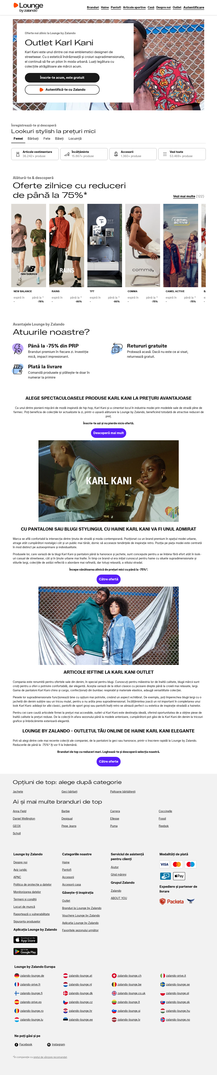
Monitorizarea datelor (27, 892)
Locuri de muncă (24, 907)
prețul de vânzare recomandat (50, 1057)
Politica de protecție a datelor (32, 884)
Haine (66, 862)
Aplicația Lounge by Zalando (80, 923)
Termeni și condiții (24, 899)
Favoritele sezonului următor (80, 930)
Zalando (116, 891)
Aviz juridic (20, 870)
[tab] (18, 139)
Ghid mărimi (118, 874)
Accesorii (68, 877)
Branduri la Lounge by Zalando (81, 908)
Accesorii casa (71, 884)
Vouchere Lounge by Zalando (81, 915)
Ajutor (115, 867)
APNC (17, 877)
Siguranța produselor (26, 921)
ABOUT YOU (119, 898)
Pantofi (66, 870)
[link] (193, 7)
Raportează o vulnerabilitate (31, 914)
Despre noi (20, 862)
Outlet (66, 901)
